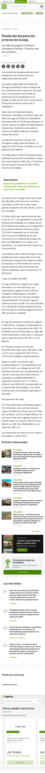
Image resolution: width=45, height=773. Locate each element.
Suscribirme (22, 572)
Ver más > (36, 531)
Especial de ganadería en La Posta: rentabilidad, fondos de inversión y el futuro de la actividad (22, 186)
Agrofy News (6, 29)
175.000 (16, 739)
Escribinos (22, 550)
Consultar (20, 750)
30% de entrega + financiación (18, 743)
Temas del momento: (10, 13)
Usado (9, 722)
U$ (9, 739)
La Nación (5, 55)
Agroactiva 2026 (27, 13)
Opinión (15, 29)
